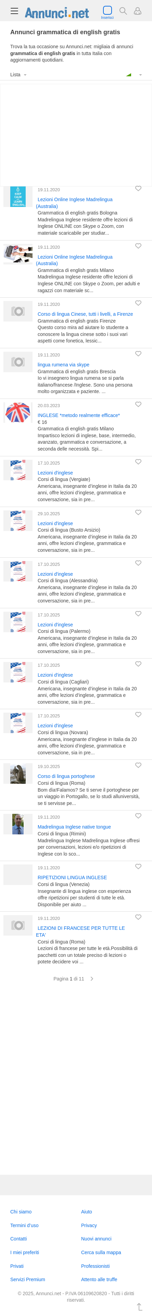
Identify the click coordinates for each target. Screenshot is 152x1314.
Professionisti (95, 1266)
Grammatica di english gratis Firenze (77, 321)
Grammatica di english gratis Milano (76, 270)
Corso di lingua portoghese (66, 776)
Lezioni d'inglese (55, 473)
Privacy (89, 1225)
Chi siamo (20, 1211)
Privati (17, 1266)
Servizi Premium (27, 1279)
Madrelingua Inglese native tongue (74, 827)
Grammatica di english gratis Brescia (77, 371)
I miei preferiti (24, 1252)
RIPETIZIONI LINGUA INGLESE (72, 877)
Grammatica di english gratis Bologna (77, 213)
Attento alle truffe (99, 1279)
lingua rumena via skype (63, 364)
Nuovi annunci (96, 1238)
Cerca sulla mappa (101, 1252)
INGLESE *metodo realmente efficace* (79, 415)
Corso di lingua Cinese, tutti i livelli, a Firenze (85, 314)
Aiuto (86, 1211)
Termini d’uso (24, 1225)
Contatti (18, 1238)
